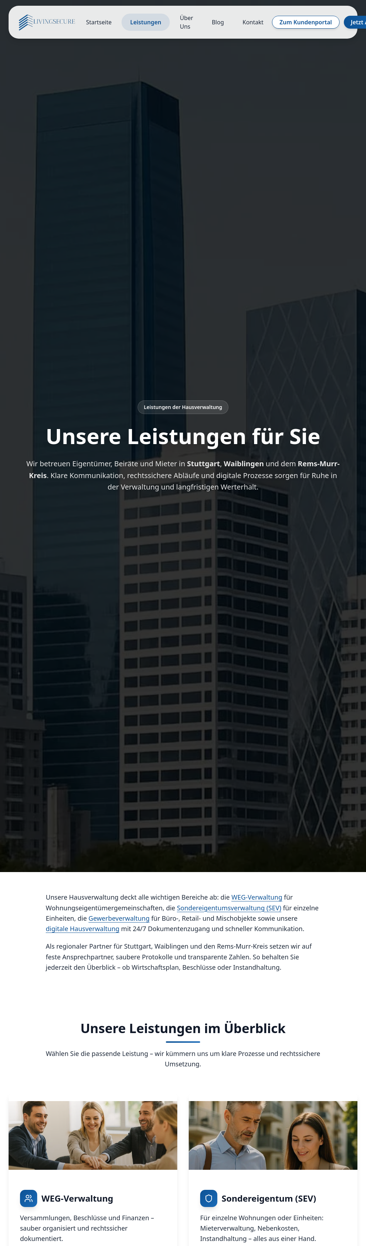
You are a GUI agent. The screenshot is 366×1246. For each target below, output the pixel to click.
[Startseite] (47, 22)
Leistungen (145, 22)
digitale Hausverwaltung (82, 928)
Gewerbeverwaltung (119, 918)
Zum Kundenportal (306, 22)
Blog (218, 22)
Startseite (99, 22)
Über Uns (186, 22)
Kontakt (253, 22)
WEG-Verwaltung (256, 897)
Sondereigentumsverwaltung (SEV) (229, 908)
